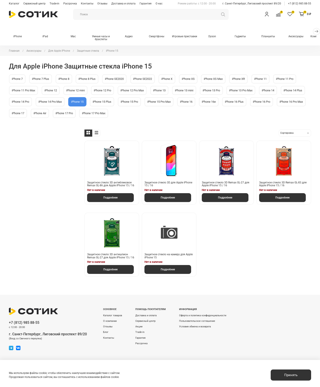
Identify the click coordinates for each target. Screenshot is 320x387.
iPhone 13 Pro (211, 90)
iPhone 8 (63, 79)
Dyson (217, 36)
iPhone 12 (50, 90)
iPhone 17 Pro (64, 113)
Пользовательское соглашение (197, 321)
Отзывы (102, 3)
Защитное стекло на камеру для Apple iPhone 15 (168, 256)
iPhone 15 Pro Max (159, 102)
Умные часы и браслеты (103, 38)
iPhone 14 (268, 90)
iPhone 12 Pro (102, 90)
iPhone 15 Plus (102, 102)
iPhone (18, 36)
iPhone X (166, 79)
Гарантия (146, 3)
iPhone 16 (186, 102)
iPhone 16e (209, 102)
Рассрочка (70, 3)
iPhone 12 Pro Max (132, 90)
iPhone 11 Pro (284, 79)
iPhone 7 (17, 79)
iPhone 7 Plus (40, 79)
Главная (14, 50)
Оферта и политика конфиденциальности (202, 315)
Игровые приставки (188, 36)
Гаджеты (245, 36)
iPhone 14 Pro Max (50, 102)
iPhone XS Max (213, 79)
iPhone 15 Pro (129, 102)
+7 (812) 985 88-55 (299, 3)
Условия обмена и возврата (195, 326)
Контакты (87, 3)
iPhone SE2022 (142, 79)
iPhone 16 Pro (261, 102)
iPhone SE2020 (114, 79)
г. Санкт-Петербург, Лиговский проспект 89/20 (251, 3)
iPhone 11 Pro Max (23, 90)
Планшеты (274, 36)
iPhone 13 (159, 90)
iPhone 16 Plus (234, 102)
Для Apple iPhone (59, 50)
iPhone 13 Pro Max (240, 90)
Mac (74, 36)
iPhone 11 (260, 79)
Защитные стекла (88, 50)
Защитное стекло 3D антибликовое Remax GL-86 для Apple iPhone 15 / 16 (110, 184)
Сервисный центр (34, 3)
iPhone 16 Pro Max (291, 102)
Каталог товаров (112, 315)
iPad (46, 36)
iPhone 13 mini (184, 90)
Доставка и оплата (123, 3)
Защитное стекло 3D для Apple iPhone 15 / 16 (168, 184)
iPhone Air (40, 113)
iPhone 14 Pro (20, 102)
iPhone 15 (77, 102)
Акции (138, 326)
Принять (291, 375)
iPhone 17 (18, 113)
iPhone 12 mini (75, 90)
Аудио (132, 36)
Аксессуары (302, 36)
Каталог (14, 3)
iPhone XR (238, 79)
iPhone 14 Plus (293, 90)
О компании (110, 321)
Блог (105, 332)
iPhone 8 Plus (87, 79)
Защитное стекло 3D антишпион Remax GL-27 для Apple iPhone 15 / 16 (110, 256)
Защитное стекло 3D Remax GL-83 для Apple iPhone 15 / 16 (283, 184)
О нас (159, 3)
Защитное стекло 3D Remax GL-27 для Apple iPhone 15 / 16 (225, 184)
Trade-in (54, 3)
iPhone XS (188, 79)
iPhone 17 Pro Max (93, 113)
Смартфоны (160, 36)
